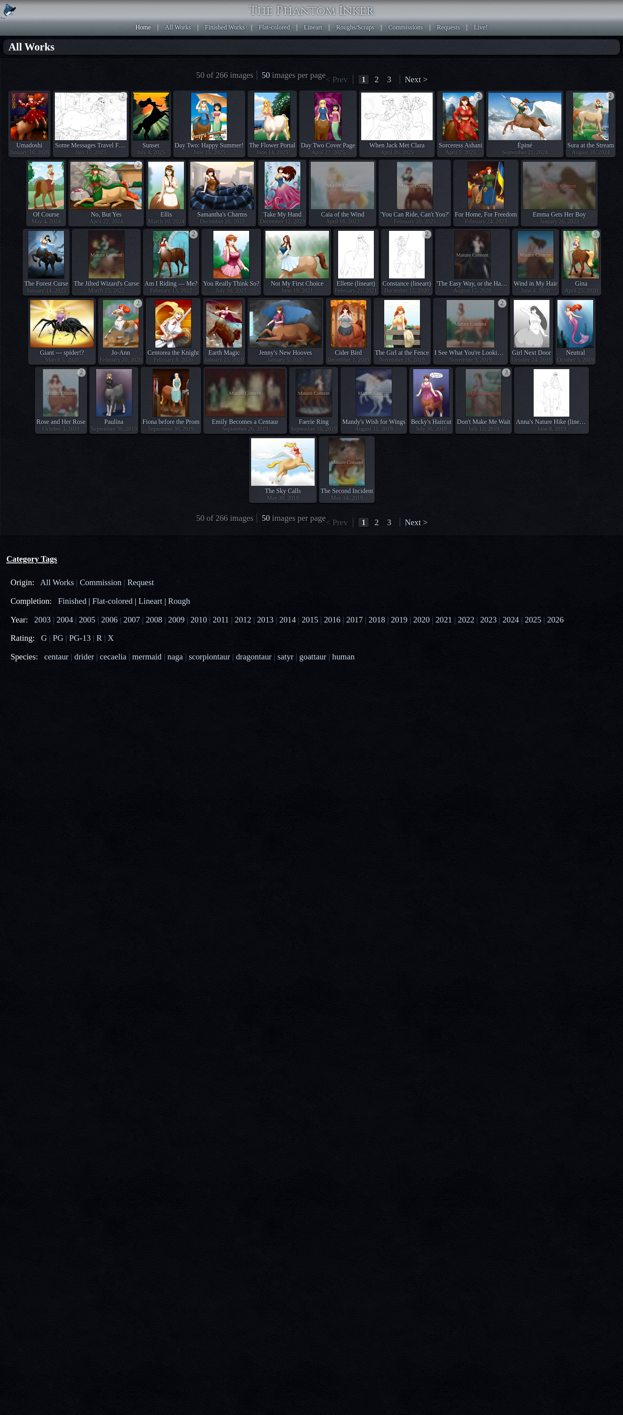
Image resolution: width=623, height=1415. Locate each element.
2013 (265, 757)
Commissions (405, 27)
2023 (488, 757)
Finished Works (225, 27)
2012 (243, 757)
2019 (399, 757)
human (343, 794)
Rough (179, 739)
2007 (132, 757)
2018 (377, 757)
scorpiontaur (209, 794)
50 (266, 74)
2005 (87, 757)
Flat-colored (274, 27)
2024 (511, 757)
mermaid (147, 794)
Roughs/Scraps (355, 27)
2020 (421, 757)
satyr (285, 794)
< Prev (337, 79)
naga (175, 794)
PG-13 (80, 776)
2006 (109, 757)
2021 (443, 757)
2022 (466, 757)
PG (58, 776)
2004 (64, 757)
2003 (42, 757)
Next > (416, 79)
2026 (555, 757)
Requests (448, 27)
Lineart (313, 27)
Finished (72, 739)
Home (143, 27)
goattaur (312, 794)
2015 (310, 757)
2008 (154, 757)
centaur (56, 794)
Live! (481, 27)
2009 (176, 757)
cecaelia (113, 794)
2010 (198, 757)
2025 (533, 757)
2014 (287, 757)
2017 (354, 757)
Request (140, 720)
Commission (101, 720)
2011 (221, 757)
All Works (178, 27)
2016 (332, 757)
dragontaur (254, 794)
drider (84, 794)
